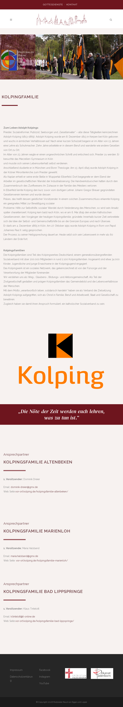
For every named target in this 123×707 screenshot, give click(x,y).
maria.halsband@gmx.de (24, 556)
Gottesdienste (53, 4)
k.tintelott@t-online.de (23, 616)
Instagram (44, 676)
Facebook (44, 670)
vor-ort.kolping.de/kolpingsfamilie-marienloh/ (42, 560)
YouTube (44, 683)
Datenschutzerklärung (21, 678)
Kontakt (71, 4)
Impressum (16, 670)
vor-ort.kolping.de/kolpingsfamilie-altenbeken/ (41, 491)
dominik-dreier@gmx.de (24, 487)
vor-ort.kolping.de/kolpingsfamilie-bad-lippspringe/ (44, 621)
